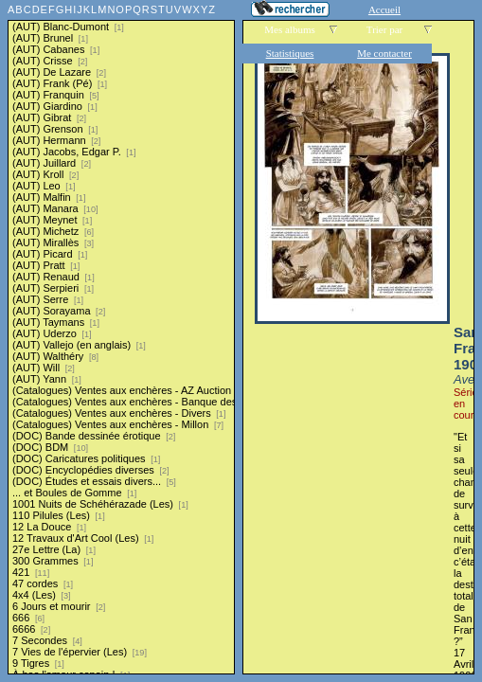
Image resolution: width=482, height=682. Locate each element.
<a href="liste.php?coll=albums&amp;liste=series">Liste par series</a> (121, 337)
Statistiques (290, 53)
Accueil (384, 9)
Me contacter (384, 53)
